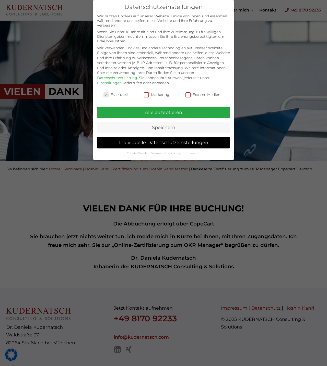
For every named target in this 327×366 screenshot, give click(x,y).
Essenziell (115, 89)
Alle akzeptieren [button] (163, 107)
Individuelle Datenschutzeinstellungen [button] (163, 138)
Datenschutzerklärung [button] (166, 148)
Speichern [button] (163, 122)
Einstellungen (109, 78)
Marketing (156, 89)
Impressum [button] (193, 148)
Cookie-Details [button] (137, 148)
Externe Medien (202, 89)
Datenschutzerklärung (117, 73)
